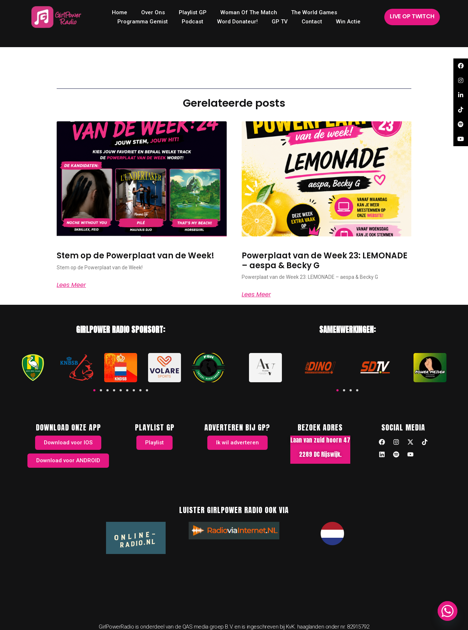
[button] (94, 390)
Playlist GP (193, 12)
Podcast (192, 21)
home (119, 12)
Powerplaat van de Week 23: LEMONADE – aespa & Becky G (324, 260)
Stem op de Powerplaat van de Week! (135, 255)
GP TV (280, 21)
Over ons (153, 12)
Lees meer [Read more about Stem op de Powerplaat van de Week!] (71, 285)
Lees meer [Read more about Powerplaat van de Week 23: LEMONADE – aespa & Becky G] (256, 294)
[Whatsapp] (447, 611)
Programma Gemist (142, 21)
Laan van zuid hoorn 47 (320, 440)
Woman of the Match (248, 12)
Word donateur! (237, 21)
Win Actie (348, 21)
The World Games (314, 12)
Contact (312, 21)
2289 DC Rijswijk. (320, 454)
